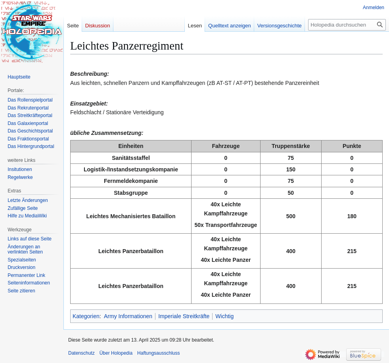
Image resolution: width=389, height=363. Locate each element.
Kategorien (86, 316)
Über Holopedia (116, 353)
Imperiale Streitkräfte (183, 316)
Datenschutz (81, 353)
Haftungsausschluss (158, 353)
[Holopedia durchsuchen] (347, 25)
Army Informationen (128, 316)
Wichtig (224, 316)
